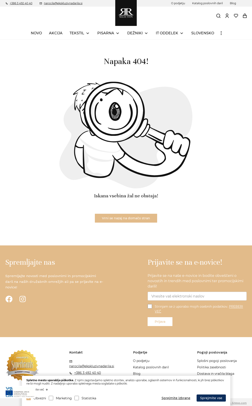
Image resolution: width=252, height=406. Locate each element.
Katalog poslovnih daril (207, 3)
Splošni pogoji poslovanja (217, 361)
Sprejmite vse (211, 398)
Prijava (160, 322)
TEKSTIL (77, 33)
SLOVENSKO (202, 33)
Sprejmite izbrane (176, 398)
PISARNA (105, 33)
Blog (233, 3)
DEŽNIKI (135, 33)
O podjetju (178, 3)
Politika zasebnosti (211, 367)
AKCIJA (56, 33)
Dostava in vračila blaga (215, 374)
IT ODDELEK (167, 33)
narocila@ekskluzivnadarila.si (63, 3)
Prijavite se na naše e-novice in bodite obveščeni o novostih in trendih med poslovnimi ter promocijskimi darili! (195, 281)
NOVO (36, 33)
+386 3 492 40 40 (21, 3)
